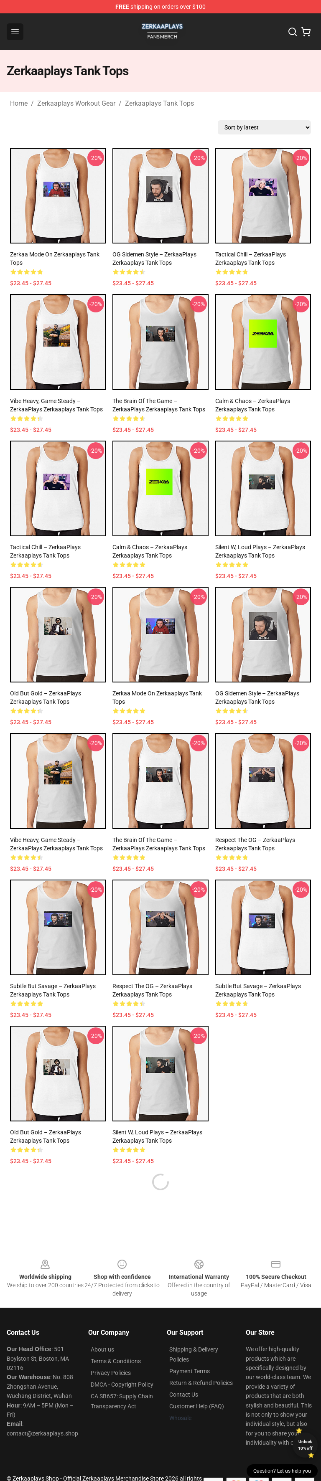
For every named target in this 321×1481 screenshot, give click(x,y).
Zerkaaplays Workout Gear (76, 103)
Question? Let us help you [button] (282, 1471)
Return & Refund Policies (201, 1362)
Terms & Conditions (116, 1341)
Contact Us (183, 1374)
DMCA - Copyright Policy (122, 1364)
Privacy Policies (111, 1352)
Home (19, 103)
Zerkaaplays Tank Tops (159, 103)
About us (102, 1329)
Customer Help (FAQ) (196, 1386)
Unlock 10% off (305, 1445)
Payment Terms (189, 1351)
